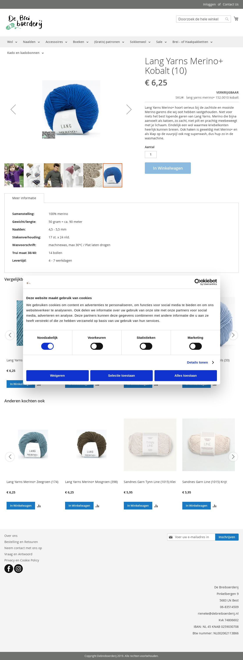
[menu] (121, 47)
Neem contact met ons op (23, 548)
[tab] (24, 198)
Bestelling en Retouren (21, 542)
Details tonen (197, 362)
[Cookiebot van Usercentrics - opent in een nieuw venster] (198, 282)
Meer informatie (24, 198)
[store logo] (24, 22)
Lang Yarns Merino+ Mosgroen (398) (91, 482)
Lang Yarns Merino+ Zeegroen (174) (32, 482)
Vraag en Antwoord (18, 554)
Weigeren (57, 375)
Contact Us (231, 4)
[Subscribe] (227, 537)
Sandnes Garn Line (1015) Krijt (204, 482)
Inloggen (209, 4)
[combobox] (203, 19)
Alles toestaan (185, 375)
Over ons (11, 536)
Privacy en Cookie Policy (21, 560)
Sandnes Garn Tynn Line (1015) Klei (150, 482)
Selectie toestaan (121, 375)
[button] (13, 109)
